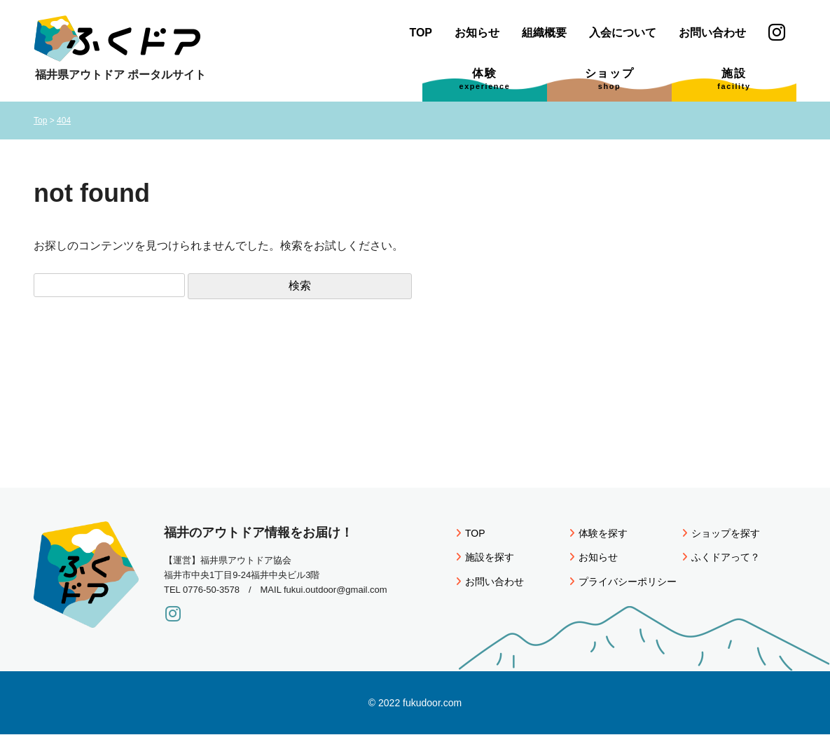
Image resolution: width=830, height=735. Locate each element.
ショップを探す (721, 533)
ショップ (609, 78)
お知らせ (477, 33)
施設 (733, 78)
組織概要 (544, 33)
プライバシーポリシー (623, 581)
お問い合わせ (712, 33)
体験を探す (598, 533)
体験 (485, 78)
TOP (420, 33)
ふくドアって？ (721, 557)
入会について (622, 33)
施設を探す (485, 557)
